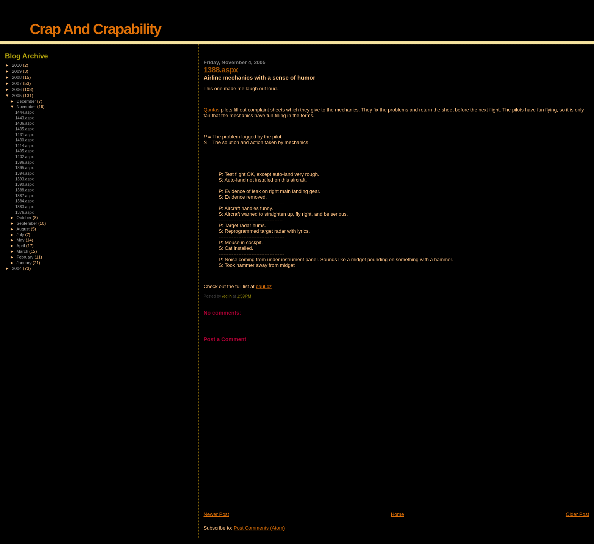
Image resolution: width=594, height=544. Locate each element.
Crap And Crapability (95, 29)
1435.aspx (24, 129)
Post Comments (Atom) (259, 528)
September (28, 223)
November (27, 106)
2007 (17, 83)
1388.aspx (24, 190)
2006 (17, 89)
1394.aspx (24, 173)
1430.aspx (24, 140)
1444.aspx (24, 112)
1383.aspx (24, 206)
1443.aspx (24, 118)
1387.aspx (24, 195)
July (21, 234)
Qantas (211, 110)
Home (397, 514)
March (23, 251)
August (24, 229)
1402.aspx (24, 156)
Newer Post (216, 514)
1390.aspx (24, 184)
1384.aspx (24, 201)
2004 (17, 268)
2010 (17, 65)
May (21, 240)
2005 (17, 95)
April (21, 245)
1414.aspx (24, 145)
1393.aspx (24, 179)
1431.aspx (24, 134)
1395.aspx (24, 167)
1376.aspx (24, 212)
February (26, 257)
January (25, 262)
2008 (17, 77)
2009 (17, 71)
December (27, 101)
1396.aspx (24, 162)
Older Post (577, 514)
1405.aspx (24, 151)
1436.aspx (24, 123)
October (25, 217)
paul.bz (264, 286)
